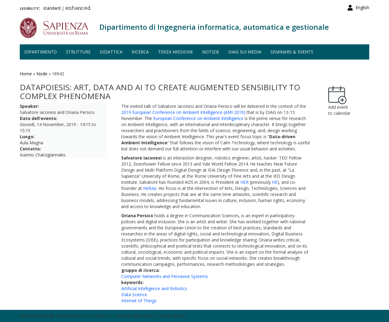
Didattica (111, 52)
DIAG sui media (244, 52)
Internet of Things (139, 300)
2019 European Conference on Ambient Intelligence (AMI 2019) (183, 112)
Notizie (210, 52)
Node (41, 74)
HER (244, 182)
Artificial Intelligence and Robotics (154, 288)
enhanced (78, 8)
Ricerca (140, 52)
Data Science (134, 294)
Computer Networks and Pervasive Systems (164, 276)
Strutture (78, 52)
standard (51, 8)
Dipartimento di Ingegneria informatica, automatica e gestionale (214, 27)
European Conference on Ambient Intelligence (198, 118)
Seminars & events (291, 52)
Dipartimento (40, 52)
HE (274, 182)
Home (26, 74)
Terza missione (175, 52)
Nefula (149, 188)
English (362, 7)
